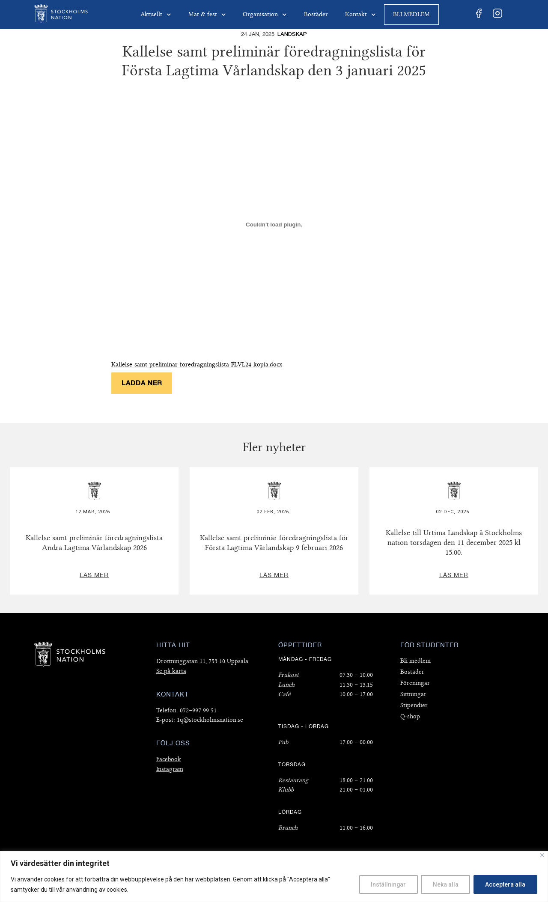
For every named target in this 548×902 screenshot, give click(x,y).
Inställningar (384, 884)
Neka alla (443, 884)
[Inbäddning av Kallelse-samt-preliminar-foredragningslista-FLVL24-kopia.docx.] (274, 224)
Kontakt (360, 14)
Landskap (292, 34)
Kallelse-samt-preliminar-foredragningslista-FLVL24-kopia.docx (196, 364)
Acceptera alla (505, 884)
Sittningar (413, 694)
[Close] (542, 855)
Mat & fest (207, 14)
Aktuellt (155, 14)
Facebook (168, 759)
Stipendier (414, 705)
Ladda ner (142, 383)
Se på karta (171, 671)
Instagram (169, 769)
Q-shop (410, 716)
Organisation (265, 14)
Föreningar (415, 683)
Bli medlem (411, 14)
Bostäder (316, 14)
